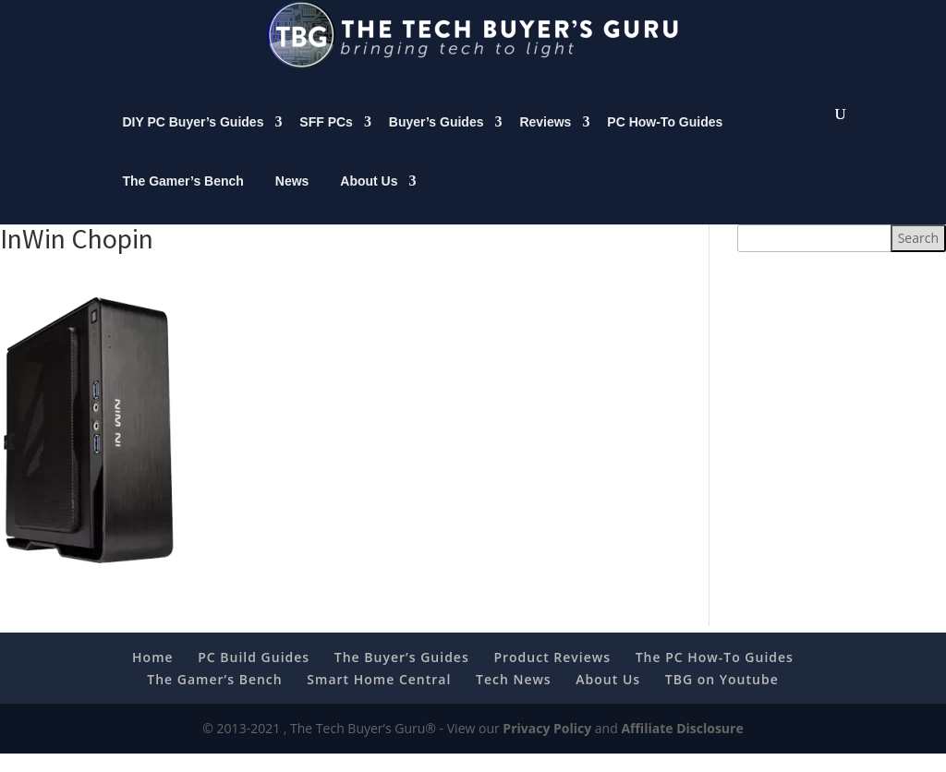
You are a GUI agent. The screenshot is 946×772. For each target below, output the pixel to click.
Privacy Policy (547, 746)
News (292, 199)
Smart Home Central (379, 697)
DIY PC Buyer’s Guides (192, 140)
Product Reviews (552, 675)
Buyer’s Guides (436, 140)
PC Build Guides (253, 675)
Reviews (545, 140)
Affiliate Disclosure (682, 746)
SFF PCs (326, 140)
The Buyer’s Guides (401, 675)
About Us (368, 199)
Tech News (514, 697)
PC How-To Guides (664, 140)
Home (153, 675)
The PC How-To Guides (715, 675)
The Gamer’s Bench (183, 199)
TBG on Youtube (722, 697)
